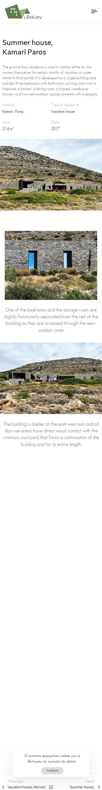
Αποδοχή (52, 770)
